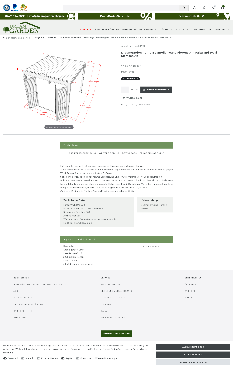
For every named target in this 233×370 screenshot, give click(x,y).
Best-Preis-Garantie (113, 298)
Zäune (164, 29)
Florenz (51, 37)
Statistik (29, 358)
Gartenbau (200, 29)
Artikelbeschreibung (82, 153)
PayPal (69, 358)
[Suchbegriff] (121, 8)
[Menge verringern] (136, 90)
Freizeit (220, 29)
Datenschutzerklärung (28, 304)
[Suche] (183, 8)
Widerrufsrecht (23, 298)
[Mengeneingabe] (125, 90)
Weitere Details (109, 153)
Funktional (86, 358)
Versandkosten (144, 105)
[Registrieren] (204, 7)
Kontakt (190, 298)
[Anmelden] (194, 7)
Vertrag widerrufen (116, 333)
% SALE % (86, 29)
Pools (180, 29)
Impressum (20, 318)
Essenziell (13, 358)
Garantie (106, 311)
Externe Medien (49, 358)
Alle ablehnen (193, 354)
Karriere (190, 291)
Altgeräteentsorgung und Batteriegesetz (39, 284)
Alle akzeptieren (193, 347)
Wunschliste (133, 98)
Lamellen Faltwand (70, 37)
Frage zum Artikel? (152, 153)
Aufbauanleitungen (113, 318)
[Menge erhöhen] (132, 90)
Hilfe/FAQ (107, 304)
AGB (15, 291)
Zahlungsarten (110, 284)
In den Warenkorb (156, 89)
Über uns (190, 284)
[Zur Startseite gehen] (16, 38)
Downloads (129, 153)
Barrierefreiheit (24, 311)
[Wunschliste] (213, 7)
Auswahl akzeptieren (193, 362)
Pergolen (146, 29)
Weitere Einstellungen (106, 358)
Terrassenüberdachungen (114, 29)
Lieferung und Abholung (116, 291)
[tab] (82, 153)
